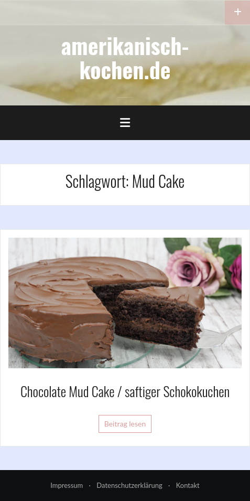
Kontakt (188, 485)
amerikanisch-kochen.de (125, 57)
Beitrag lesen (125, 423)
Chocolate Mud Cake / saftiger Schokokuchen (125, 391)
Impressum (66, 485)
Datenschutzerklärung (129, 485)
